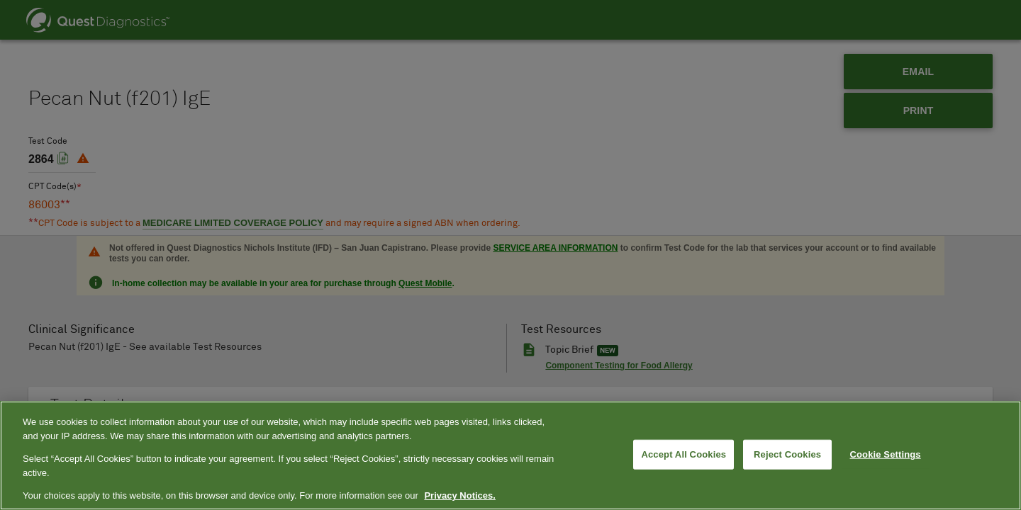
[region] (510, 455)
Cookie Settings (885, 454)
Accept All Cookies (683, 454)
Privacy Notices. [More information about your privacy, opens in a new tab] (459, 495)
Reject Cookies (787, 454)
